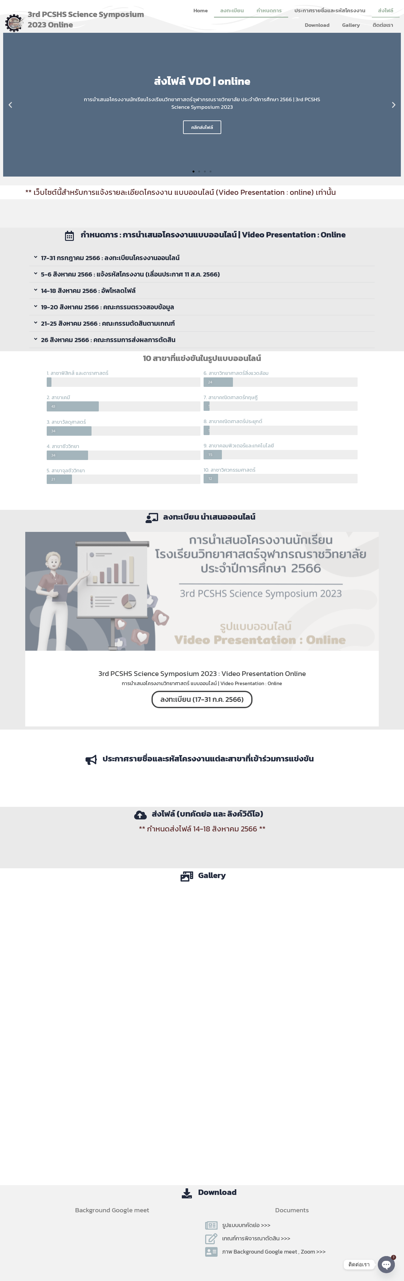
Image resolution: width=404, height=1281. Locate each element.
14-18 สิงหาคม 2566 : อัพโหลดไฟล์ (88, 290)
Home (200, 10)
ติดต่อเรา (383, 25)
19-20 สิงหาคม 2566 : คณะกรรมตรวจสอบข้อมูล (107, 307)
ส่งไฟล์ (385, 10)
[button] (10, 105)
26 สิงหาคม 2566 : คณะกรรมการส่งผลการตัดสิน (108, 340)
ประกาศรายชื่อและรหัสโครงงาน (329, 10)
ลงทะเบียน (232, 10)
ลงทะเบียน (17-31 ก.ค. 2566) (202, 699)
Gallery (351, 25)
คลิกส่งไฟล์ (202, 127)
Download (317, 25)
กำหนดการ (269, 10)
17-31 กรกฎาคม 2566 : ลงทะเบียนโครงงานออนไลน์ (110, 258)
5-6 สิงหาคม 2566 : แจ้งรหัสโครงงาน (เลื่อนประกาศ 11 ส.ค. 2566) (130, 274)
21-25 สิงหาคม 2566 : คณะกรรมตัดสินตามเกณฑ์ (108, 323)
